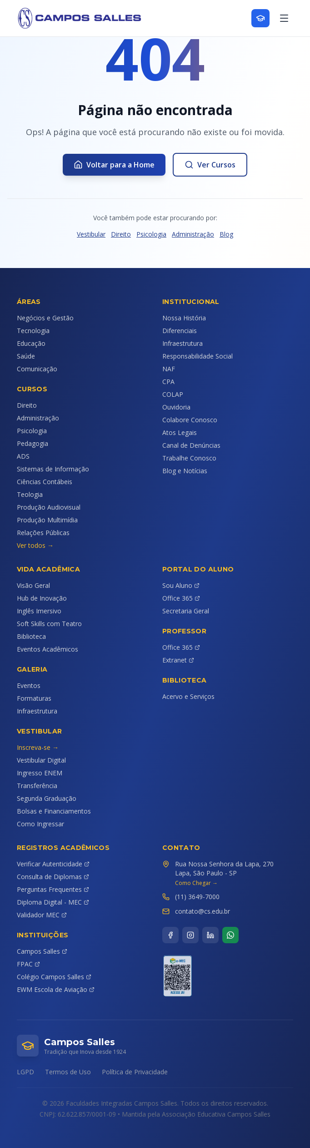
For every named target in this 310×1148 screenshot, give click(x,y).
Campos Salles (42, 951)
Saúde (26, 356)
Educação (31, 343)
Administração (193, 234)
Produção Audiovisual (48, 507)
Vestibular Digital (41, 760)
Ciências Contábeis (44, 481)
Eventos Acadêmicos (47, 649)
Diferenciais (179, 330)
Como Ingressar (40, 823)
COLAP (172, 394)
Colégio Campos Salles (54, 976)
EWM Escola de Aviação (56, 989)
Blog (226, 234)
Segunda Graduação (46, 798)
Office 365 (181, 598)
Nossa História (184, 318)
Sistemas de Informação (53, 469)
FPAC (28, 964)
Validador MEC (42, 914)
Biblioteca (31, 636)
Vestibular (91, 234)
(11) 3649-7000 (197, 896)
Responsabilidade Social (197, 356)
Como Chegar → (196, 883)
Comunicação (37, 368)
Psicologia (151, 234)
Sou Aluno (181, 585)
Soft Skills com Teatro (49, 623)
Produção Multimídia (47, 520)
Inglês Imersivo (39, 611)
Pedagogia (32, 443)
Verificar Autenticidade (53, 864)
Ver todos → (35, 545)
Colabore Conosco (189, 419)
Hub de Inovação (42, 598)
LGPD (25, 1071)
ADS (23, 456)
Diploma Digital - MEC (53, 902)
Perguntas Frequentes (53, 889)
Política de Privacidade (135, 1071)
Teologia (30, 494)
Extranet (178, 660)
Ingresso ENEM (39, 773)
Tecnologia (33, 330)
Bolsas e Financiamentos (54, 811)
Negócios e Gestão (45, 318)
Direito (121, 234)
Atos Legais (179, 432)
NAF (168, 368)
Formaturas (34, 698)
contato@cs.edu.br (202, 911)
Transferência (37, 785)
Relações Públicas (43, 532)
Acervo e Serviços (188, 696)
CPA (168, 381)
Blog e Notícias (184, 470)
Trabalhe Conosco (189, 458)
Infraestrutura (182, 343)
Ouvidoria (176, 407)
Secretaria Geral (185, 611)
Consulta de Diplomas (53, 876)
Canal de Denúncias (191, 445)
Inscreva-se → (38, 747)
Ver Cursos (210, 165)
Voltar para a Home (114, 165)
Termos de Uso (68, 1071)
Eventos (28, 685)
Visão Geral (33, 585)
